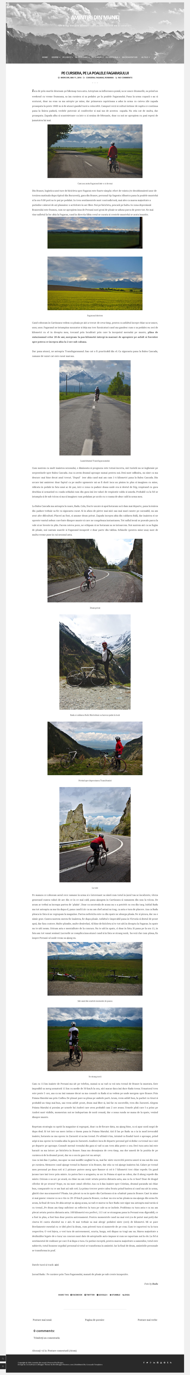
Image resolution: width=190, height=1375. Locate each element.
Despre (55, 57)
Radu (155, 1283)
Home (45, 57)
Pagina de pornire (94, 1319)
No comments (125, 77)
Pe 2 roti (66, 57)
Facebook (76, 1295)
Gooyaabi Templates (94, 1364)
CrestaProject (31, 1364)
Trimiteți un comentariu (47, 1337)
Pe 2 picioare (81, 57)
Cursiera (90, 77)
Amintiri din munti (95, 17)
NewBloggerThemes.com (63, 1364)
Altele (144, 57)
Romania (109, 77)
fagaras (100, 77)
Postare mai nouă (42, 1319)
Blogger (60, 1362)
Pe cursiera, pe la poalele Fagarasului (95, 72)
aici (57, 1264)
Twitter (89, 1295)
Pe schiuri (97, 57)
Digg (126, 1295)
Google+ (102, 1295)
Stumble (115, 1295)
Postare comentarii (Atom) (62, 1350)
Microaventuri (129, 57)
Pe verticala (112, 57)
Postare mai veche (147, 1319)
